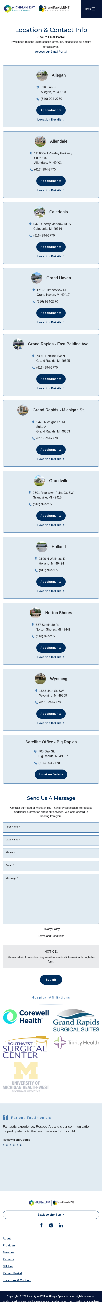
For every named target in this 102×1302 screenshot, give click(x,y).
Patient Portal (12, 1273)
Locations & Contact (17, 1280)
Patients (8, 1259)
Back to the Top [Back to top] (51, 1214)
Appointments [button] (51, 110)
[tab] (3, 1145)
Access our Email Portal (51, 51)
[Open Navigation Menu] (90, 9)
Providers (9, 1245)
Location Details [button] (50, 119)
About (7, 1238)
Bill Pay (8, 1266)
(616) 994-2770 (51, 99)
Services (8, 1252)
